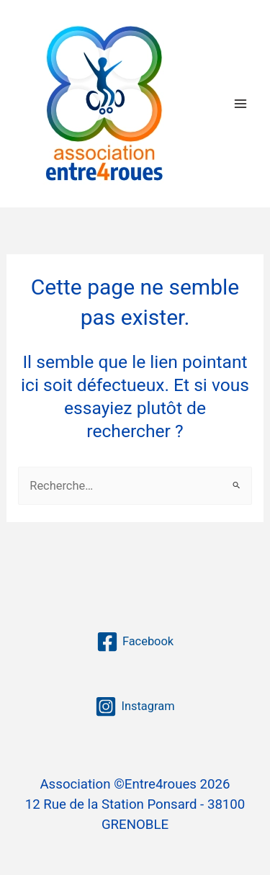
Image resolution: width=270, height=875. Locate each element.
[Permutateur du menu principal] (240, 103)
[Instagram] (134, 706)
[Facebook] (135, 641)
